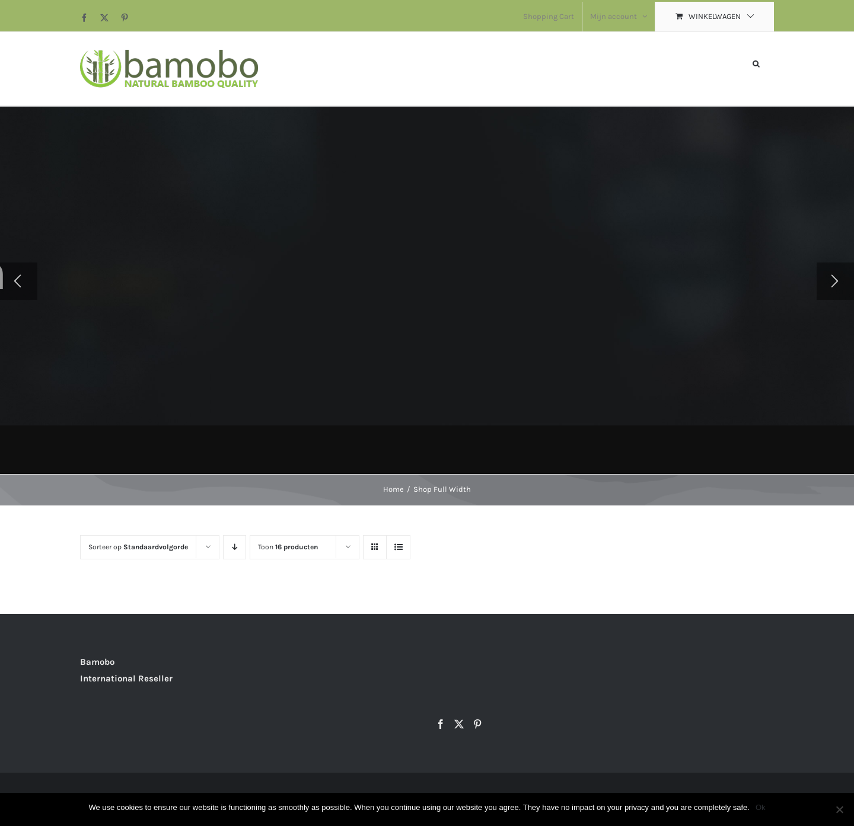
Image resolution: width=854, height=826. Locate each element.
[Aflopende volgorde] (234, 547)
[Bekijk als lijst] (398, 547)
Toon (288, 547)
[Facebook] (440, 724)
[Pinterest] (477, 724)
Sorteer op (138, 547)
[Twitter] (459, 724)
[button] (756, 62)
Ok (761, 807)
